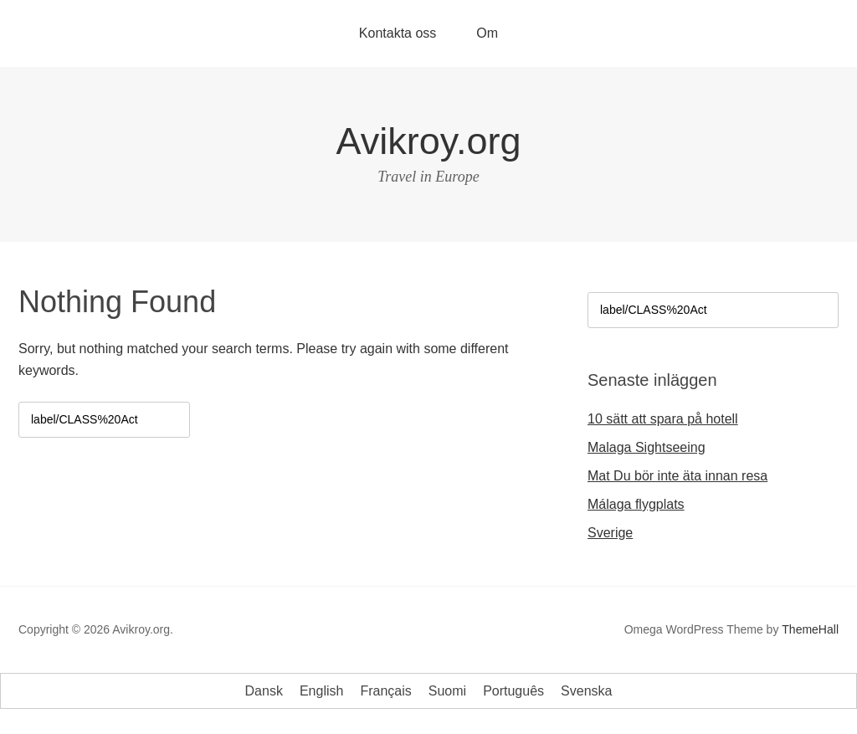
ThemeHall (810, 629)
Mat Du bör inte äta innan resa (677, 476)
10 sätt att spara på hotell (663, 419)
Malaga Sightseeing (647, 447)
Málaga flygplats (636, 504)
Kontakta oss (398, 33)
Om (487, 33)
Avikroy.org (428, 141)
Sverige (610, 533)
